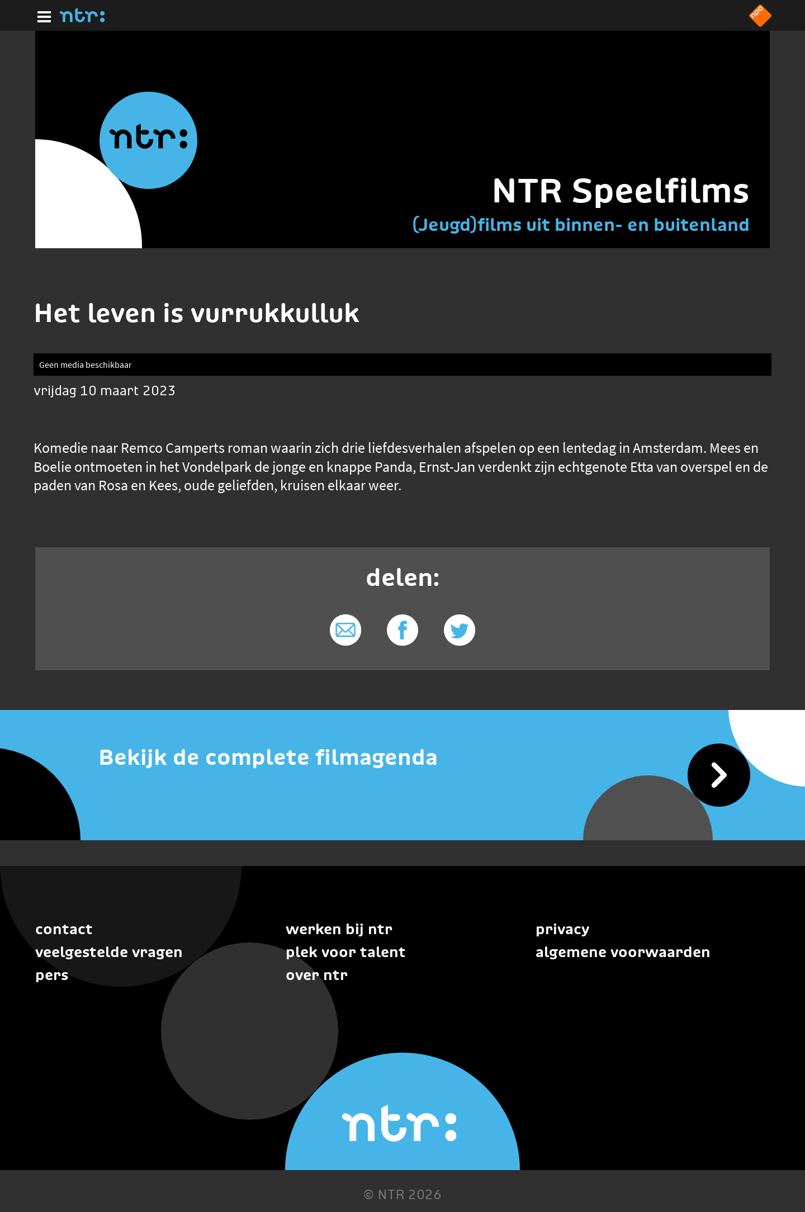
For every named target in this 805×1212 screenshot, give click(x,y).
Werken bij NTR (339, 929)
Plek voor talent (346, 952)
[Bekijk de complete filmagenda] (402, 757)
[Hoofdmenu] (42, 15)
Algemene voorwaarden (623, 952)
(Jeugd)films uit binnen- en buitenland (581, 224)
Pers (51, 974)
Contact (64, 929)
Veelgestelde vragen (109, 952)
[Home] (82, 19)
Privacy (562, 929)
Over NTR (317, 974)
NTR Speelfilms (620, 190)
